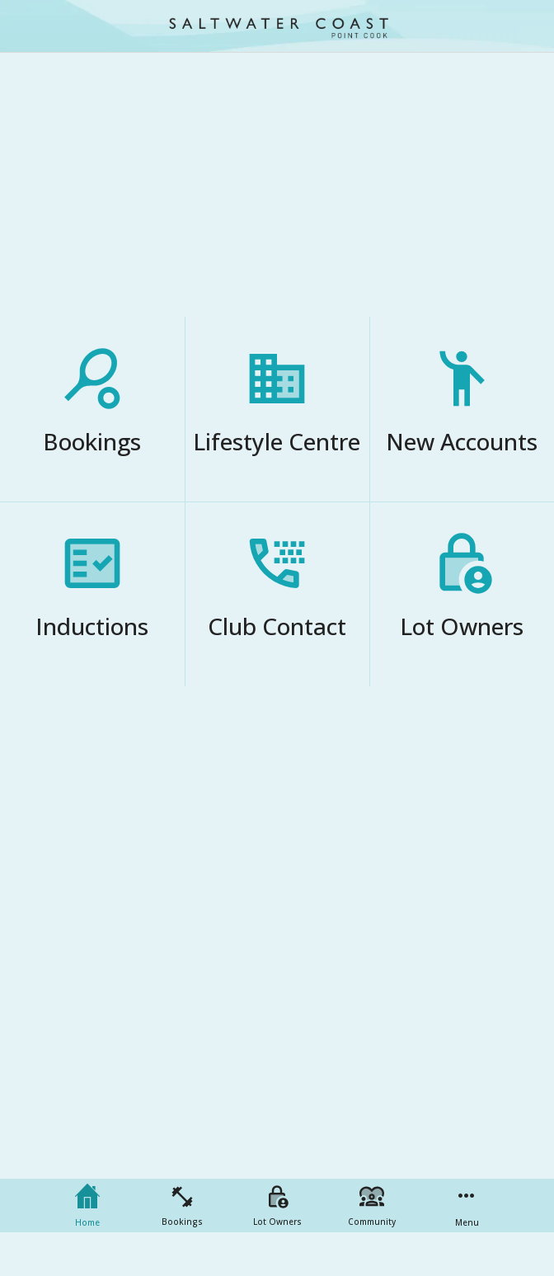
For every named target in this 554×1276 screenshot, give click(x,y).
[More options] (467, 1205)
